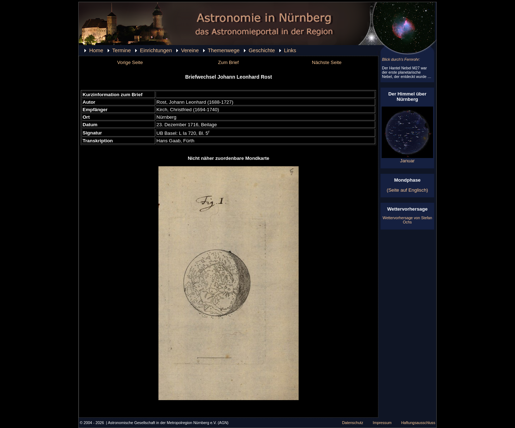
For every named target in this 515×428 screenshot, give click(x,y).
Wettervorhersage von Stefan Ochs (407, 220)
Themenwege (224, 50)
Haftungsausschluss (418, 422)
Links (290, 50)
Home (96, 50)
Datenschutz (352, 422)
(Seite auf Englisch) (407, 190)
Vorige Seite (130, 62)
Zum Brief (228, 62)
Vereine (190, 50)
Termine (121, 50)
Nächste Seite (327, 62)
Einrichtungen (156, 50)
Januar (407, 158)
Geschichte (262, 50)
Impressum (382, 422)
